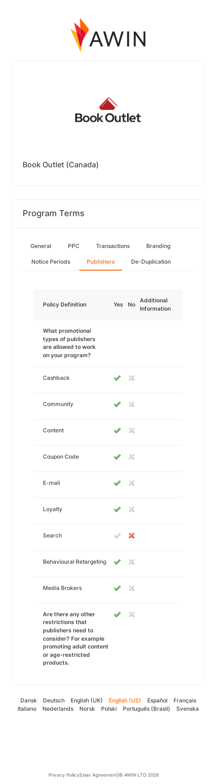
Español (157, 700)
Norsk (87, 708)
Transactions (113, 245)
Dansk (28, 700)
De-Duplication (151, 261)
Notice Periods (50, 261)
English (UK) (87, 700)
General (40, 245)
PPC (73, 245)
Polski (109, 708)
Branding (158, 245)
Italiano (27, 708)
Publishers (100, 261)
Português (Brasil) (146, 708)
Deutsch (54, 700)
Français (185, 700)
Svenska (187, 708)
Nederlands (57, 708)
